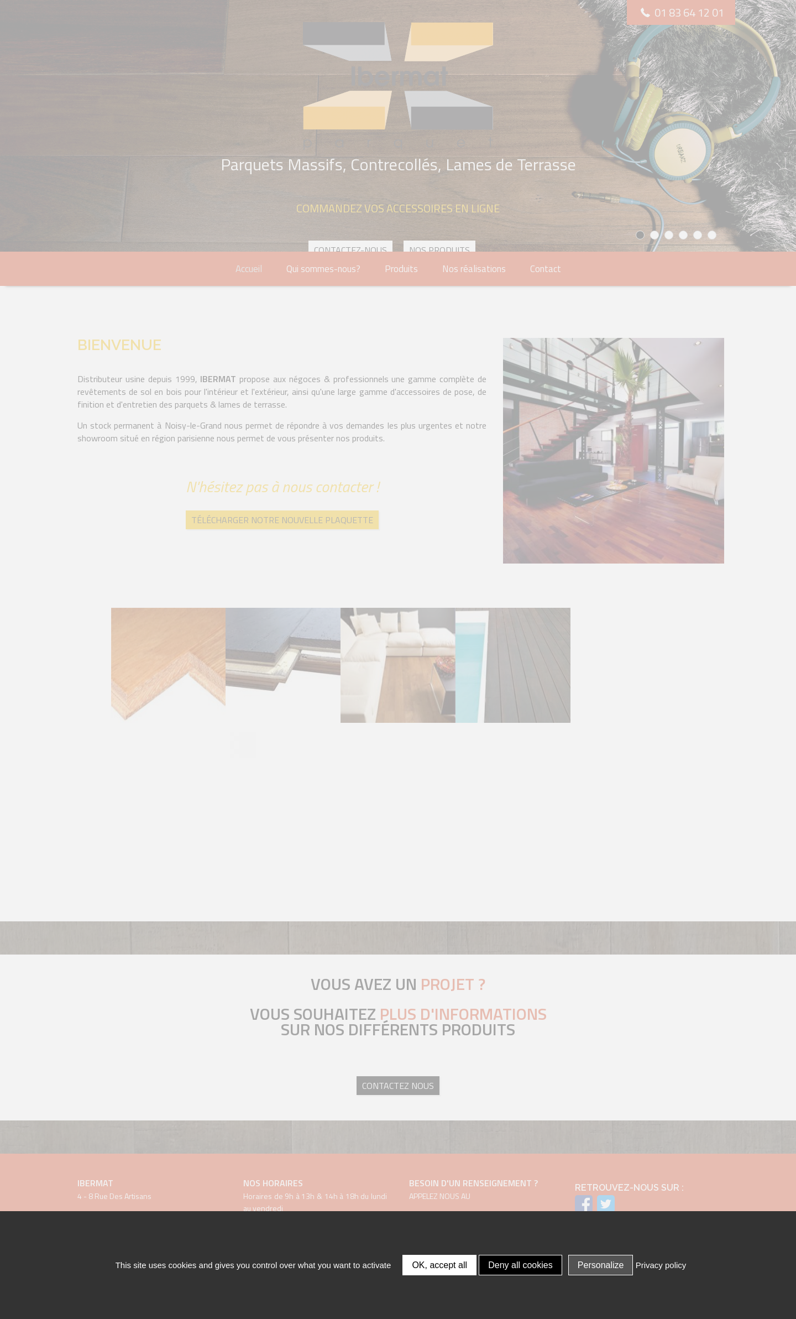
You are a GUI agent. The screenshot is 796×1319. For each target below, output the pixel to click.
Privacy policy (661, 1265)
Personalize (601, 1265)
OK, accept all (439, 1265)
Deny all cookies (520, 1265)
